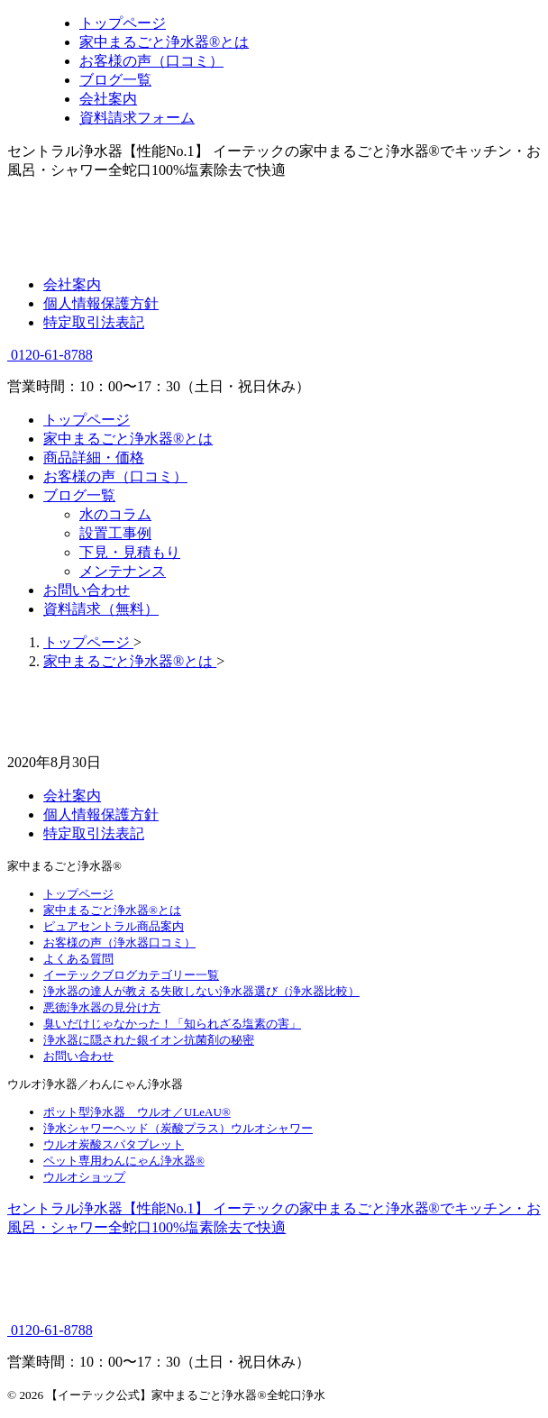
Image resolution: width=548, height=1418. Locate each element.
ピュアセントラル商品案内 (113, 926)
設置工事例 (115, 533)
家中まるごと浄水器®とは (128, 438)
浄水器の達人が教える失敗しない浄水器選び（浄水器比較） (201, 991)
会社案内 (72, 284)
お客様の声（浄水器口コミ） (119, 942)
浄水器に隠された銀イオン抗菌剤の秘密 (148, 1040)
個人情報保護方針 (101, 303)
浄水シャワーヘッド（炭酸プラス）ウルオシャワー (178, 1128)
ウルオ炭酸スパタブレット (113, 1144)
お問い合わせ (86, 590)
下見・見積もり (129, 552)
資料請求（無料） (101, 609)
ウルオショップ (84, 1177)
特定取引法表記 (93, 322)
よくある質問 (78, 958)
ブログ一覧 (79, 495)
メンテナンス (122, 571)
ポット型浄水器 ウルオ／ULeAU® (137, 1112)
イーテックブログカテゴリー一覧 (131, 975)
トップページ (86, 419)
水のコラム (115, 514)
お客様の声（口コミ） (115, 476)
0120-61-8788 (50, 354)
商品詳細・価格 (93, 457)
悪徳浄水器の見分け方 (101, 1007)
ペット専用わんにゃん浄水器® (124, 1160)
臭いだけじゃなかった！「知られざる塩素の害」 (172, 1023)
